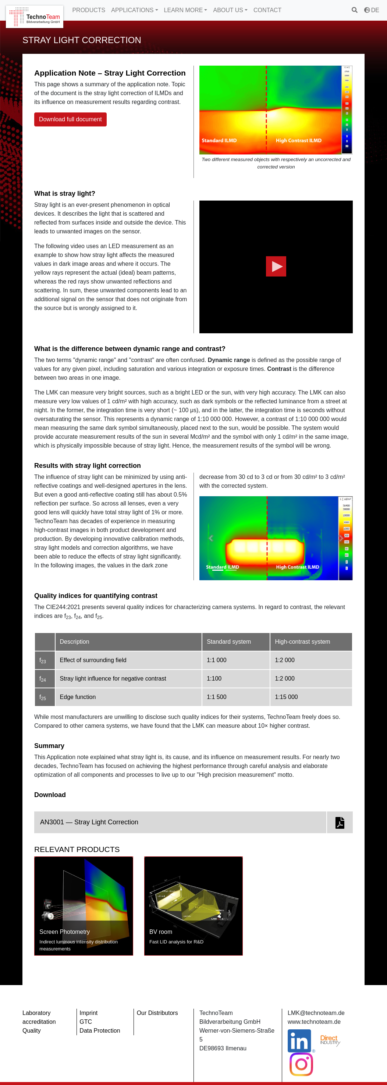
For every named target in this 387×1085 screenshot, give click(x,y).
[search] (355, 10)
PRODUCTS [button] (88, 10)
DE (371, 10)
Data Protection (99, 1030)
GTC (85, 1022)
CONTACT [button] (267, 10)
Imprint (88, 1013)
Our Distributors (157, 1013)
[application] (276, 267)
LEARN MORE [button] (183, 10)
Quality (31, 1030)
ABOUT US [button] (228, 10)
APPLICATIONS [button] (132, 10)
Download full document (70, 119)
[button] (276, 266)
